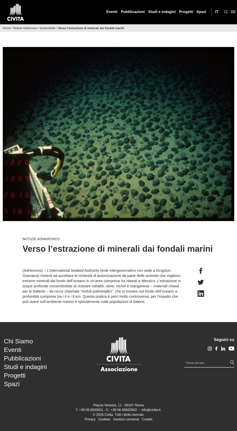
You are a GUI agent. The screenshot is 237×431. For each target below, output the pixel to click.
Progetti (186, 12)
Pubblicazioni (133, 12)
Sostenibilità (47, 28)
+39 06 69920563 (124, 410)
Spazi (201, 12)
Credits (147, 419)
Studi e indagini (162, 12)
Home (7, 28)
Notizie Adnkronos (25, 28)
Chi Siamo (18, 341)
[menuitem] (112, 11)
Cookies (104, 419)
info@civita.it (150, 410)
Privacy (90, 419)
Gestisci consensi (126, 419)
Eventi (111, 12)
